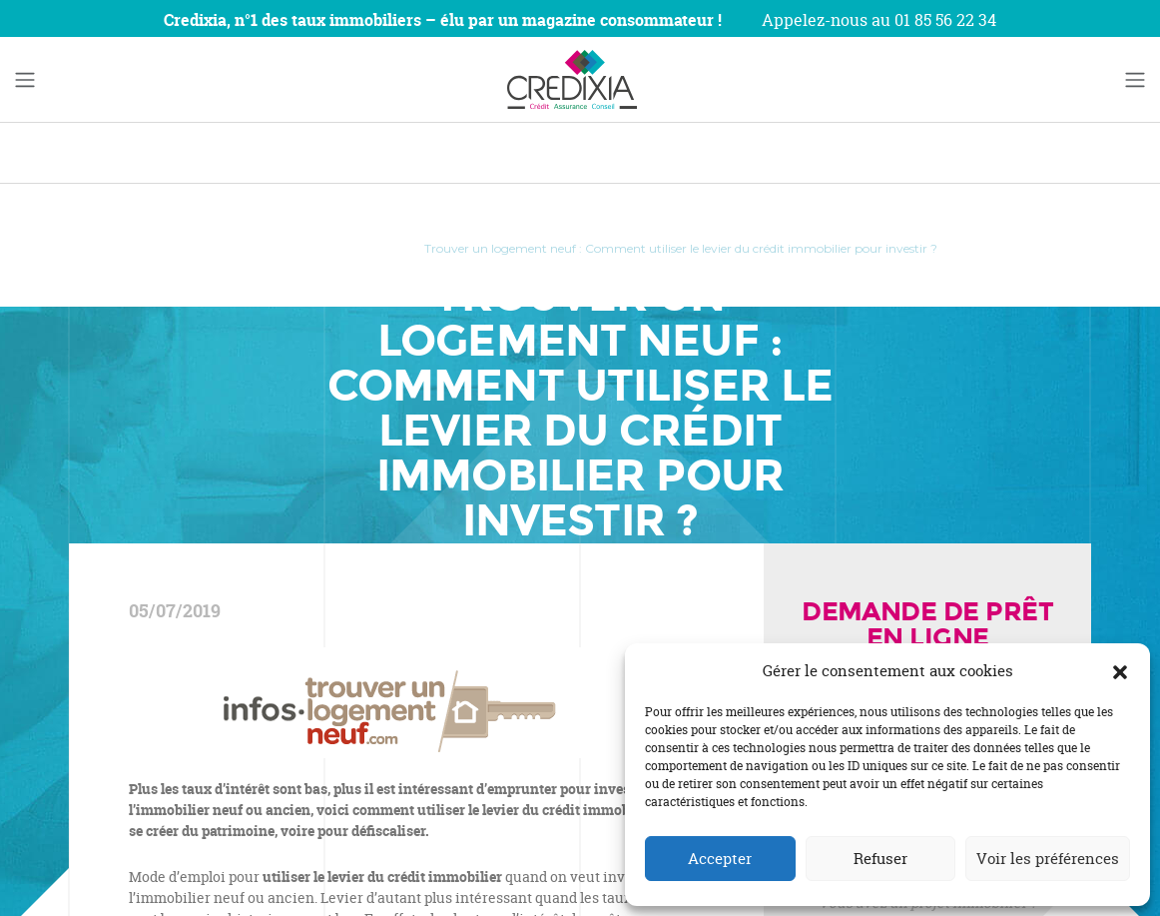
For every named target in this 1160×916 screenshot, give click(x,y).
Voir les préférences (1047, 858)
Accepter (720, 858)
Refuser (880, 858)
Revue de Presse (343, 248)
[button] (1120, 671)
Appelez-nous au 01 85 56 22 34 (879, 20)
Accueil (243, 248)
